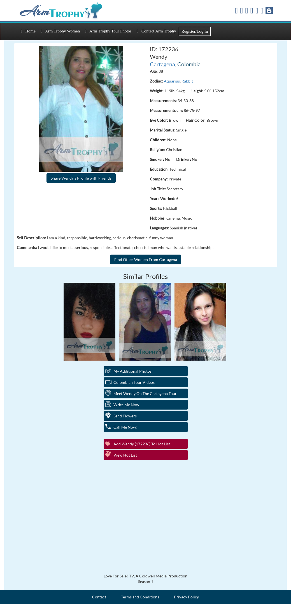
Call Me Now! (125, 427)
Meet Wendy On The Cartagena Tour (145, 393)
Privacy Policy (186, 596)
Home (28, 31)
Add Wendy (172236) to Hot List (141, 443)
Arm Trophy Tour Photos (108, 31)
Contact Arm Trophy (156, 31)
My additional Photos (132, 371)
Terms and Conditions (140, 596)
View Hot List (125, 455)
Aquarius (172, 81)
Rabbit (187, 81)
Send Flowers (125, 415)
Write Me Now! (127, 404)
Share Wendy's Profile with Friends (81, 178)
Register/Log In (194, 31)
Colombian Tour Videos (134, 382)
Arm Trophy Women (60, 31)
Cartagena (162, 64)
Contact (99, 596)
